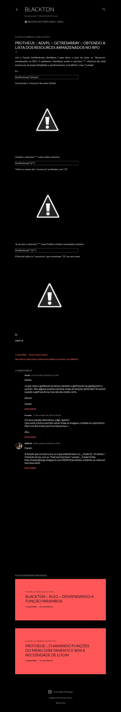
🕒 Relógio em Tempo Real (40, 21)
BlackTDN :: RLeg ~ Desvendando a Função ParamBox (59, 598)
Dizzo (69, 698)
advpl (28, 359)
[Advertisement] (60, 544)
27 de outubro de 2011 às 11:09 (44, 375)
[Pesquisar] (104, 9)
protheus (62, 359)
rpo (68, 359)
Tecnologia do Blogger (60, 692)
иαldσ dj (74, 359)
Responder (30, 409)
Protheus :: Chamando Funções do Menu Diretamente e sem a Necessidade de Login (57, 650)
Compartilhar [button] (21, 355)
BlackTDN (39, 9)
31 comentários (46, 660)
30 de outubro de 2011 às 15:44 (46, 443)
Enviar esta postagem (38, 355)
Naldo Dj (53, 359)
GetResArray (43, 359)
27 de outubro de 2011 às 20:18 (47, 415)
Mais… (61, 21)
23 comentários (46, 606)
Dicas (34, 359)
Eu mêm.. (28, 415)
